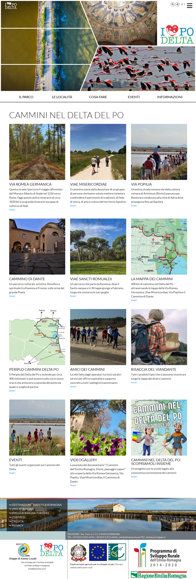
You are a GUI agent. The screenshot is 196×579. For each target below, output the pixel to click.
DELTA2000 (73, 534)
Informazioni (170, 97)
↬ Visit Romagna (21, 509)
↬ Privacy (16, 525)
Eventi (134, 97)
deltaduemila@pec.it (156, 537)
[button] (173, 4)
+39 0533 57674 (103, 537)
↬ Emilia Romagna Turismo (29, 513)
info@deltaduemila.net (129, 537)
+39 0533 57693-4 (81, 537)
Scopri (12, 209)
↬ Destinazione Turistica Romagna (35, 504)
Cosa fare (98, 97)
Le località (62, 97)
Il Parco (26, 97)
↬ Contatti (17, 517)
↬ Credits (16, 521)
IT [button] (182, 4)
